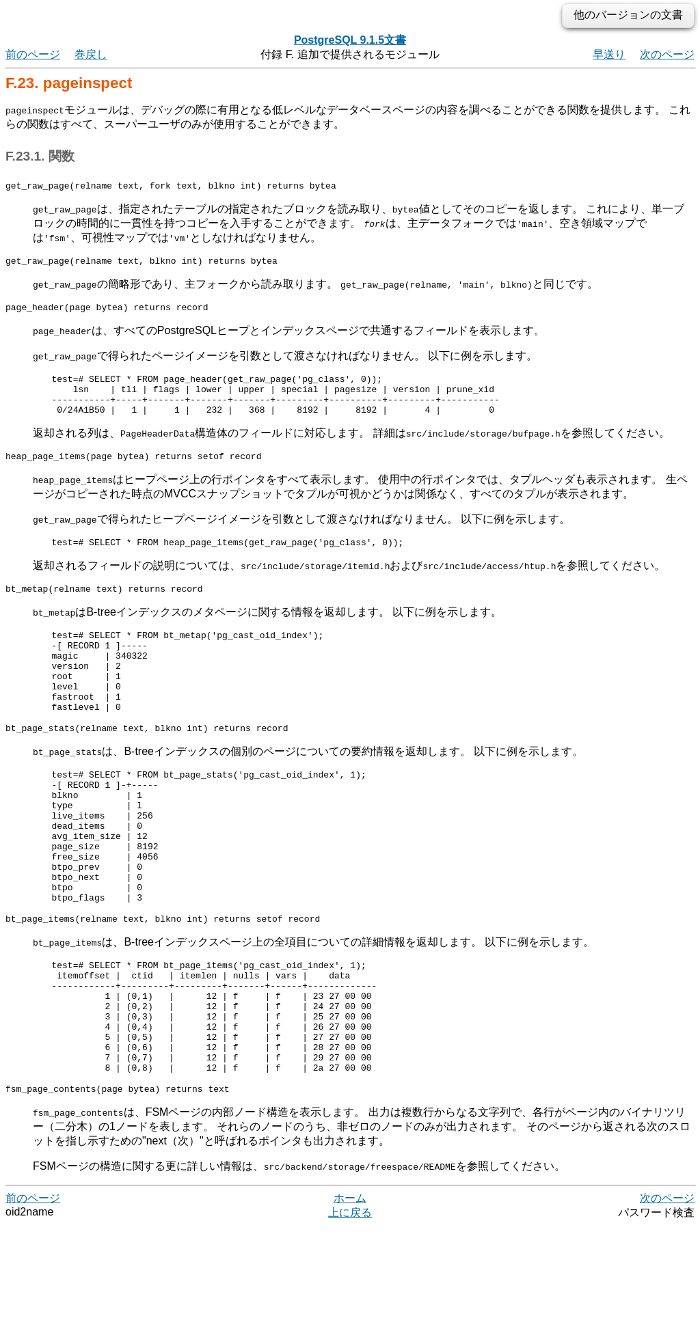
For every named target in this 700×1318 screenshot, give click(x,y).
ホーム (350, 1290)
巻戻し (91, 54)
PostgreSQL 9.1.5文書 (350, 40)
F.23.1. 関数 (40, 156)
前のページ (32, 54)
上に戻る (350, 1304)
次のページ (667, 54)
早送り (609, 54)
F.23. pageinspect (68, 83)
